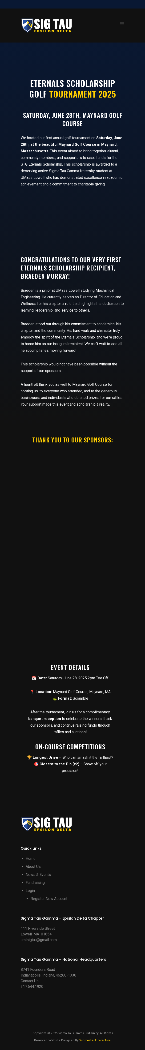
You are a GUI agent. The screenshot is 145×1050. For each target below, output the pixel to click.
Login (30, 890)
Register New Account (49, 898)
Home (31, 858)
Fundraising (35, 882)
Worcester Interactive (95, 1040)
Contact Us (30, 981)
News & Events (38, 874)
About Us (33, 866)
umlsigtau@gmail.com (39, 940)
